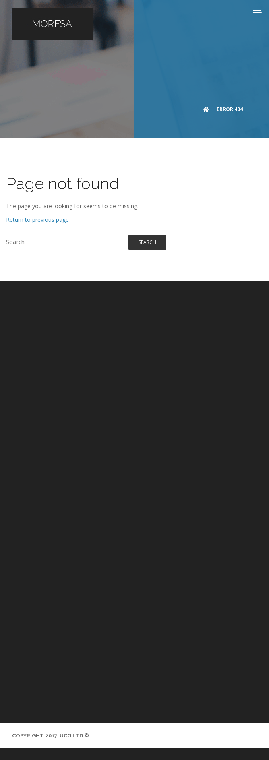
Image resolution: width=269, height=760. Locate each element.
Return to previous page (37, 219)
